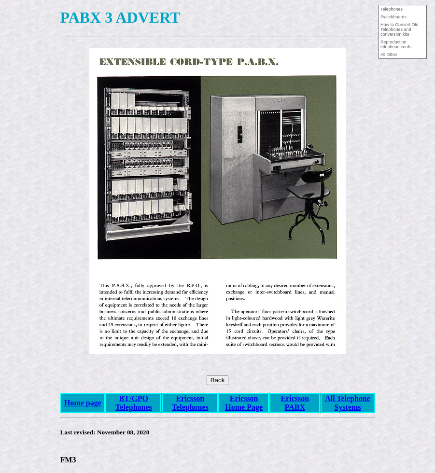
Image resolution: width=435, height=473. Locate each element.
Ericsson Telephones (190, 402)
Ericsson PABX (295, 402)
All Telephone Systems (347, 402)
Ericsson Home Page (244, 402)
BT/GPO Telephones (133, 402)
